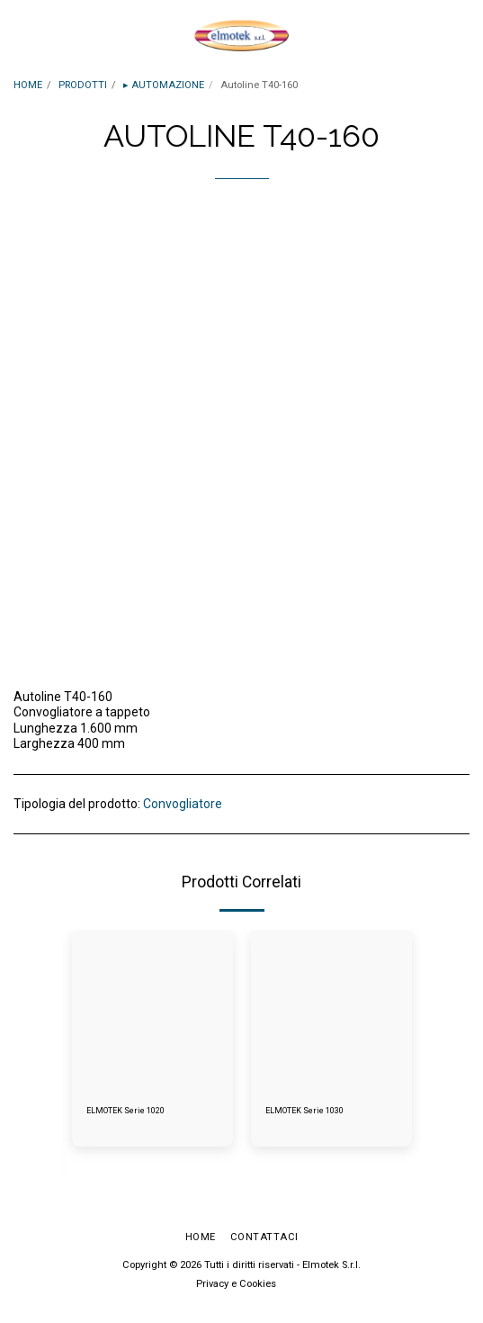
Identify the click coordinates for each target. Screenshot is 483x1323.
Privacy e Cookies (236, 1284)
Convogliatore (182, 803)
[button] (19, 35)
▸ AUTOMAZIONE (163, 85)
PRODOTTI (82, 85)
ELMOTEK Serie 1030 (304, 1110)
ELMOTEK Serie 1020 (125, 1110)
